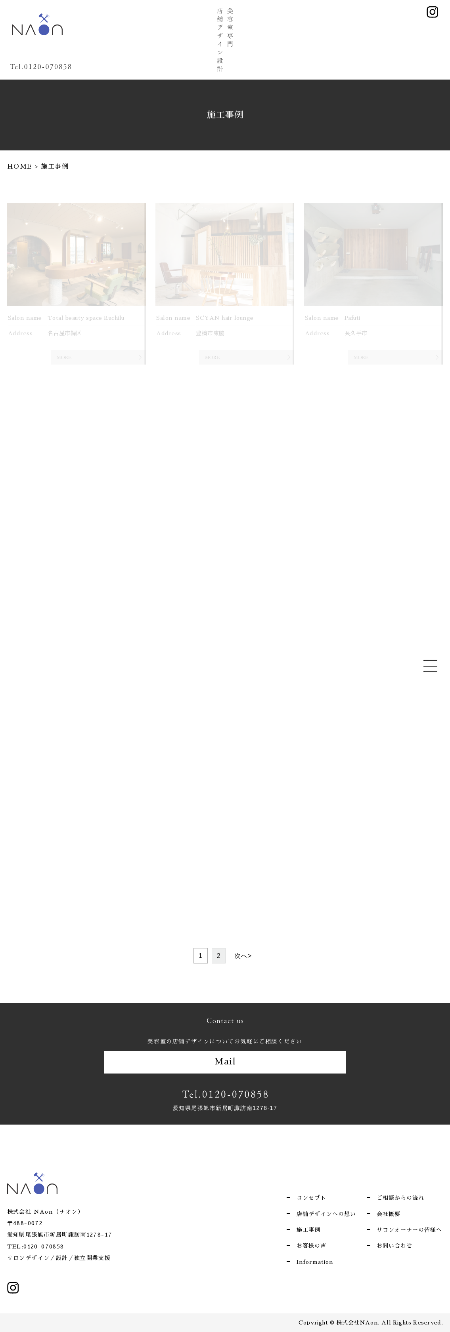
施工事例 (308, 1230)
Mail (225, 1061)
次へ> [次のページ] (243, 955)
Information (315, 1262)
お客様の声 (311, 1245)
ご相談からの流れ (400, 1198)
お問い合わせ (394, 1245)
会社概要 (388, 1214)
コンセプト (311, 1198)
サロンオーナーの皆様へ (409, 1230)
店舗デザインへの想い (326, 1214)
